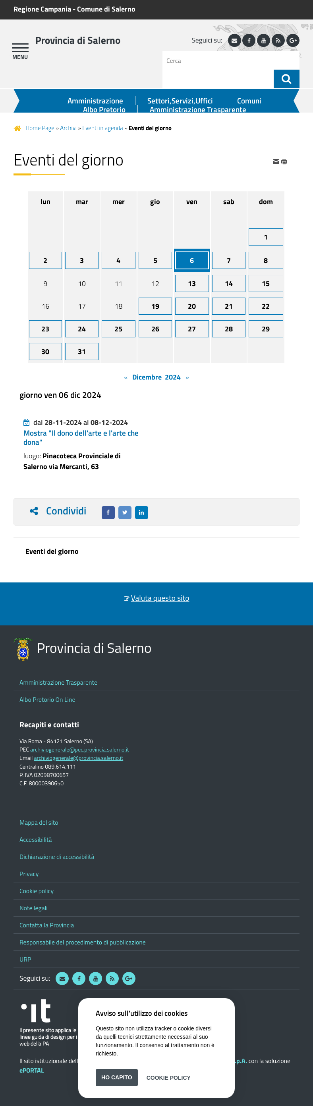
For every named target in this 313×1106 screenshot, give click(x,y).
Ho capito (116, 1077)
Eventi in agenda (102, 127)
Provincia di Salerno (77, 40)
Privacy (29, 873)
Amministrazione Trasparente (198, 109)
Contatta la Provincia (46, 925)
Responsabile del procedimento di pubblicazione (82, 942)
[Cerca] (221, 60)
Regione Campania (42, 9)
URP (25, 959)
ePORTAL (31, 1070)
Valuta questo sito (160, 598)
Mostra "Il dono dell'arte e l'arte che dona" (81, 437)
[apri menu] (20, 48)
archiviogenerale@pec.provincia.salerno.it (79, 749)
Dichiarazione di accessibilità (56, 856)
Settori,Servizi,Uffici (180, 100)
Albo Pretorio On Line (47, 699)
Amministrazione (95, 100)
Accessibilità (35, 839)
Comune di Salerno (106, 9)
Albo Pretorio (104, 109)
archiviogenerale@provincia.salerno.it (78, 758)
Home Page (39, 127)
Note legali (33, 908)
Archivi (68, 127)
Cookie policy (36, 891)
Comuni (249, 100)
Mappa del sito (38, 822)
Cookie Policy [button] (169, 1077)
